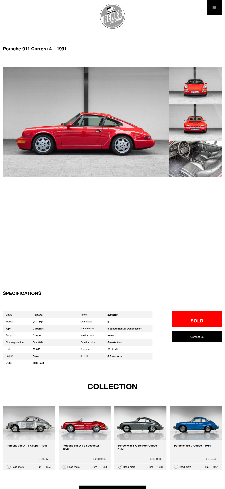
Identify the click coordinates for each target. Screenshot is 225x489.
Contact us (197, 336)
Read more (17, 466)
